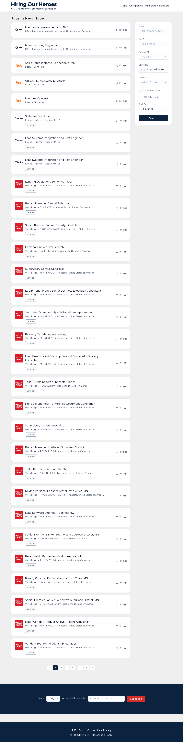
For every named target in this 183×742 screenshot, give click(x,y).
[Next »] (92, 676)
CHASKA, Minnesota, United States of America (63, 545)
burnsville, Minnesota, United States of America (68, 31)
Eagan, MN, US (53, 121)
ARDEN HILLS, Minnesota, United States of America (66, 479)
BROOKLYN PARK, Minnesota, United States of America (68, 232)
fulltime (39, 121)
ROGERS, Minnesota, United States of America (64, 390)
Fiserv (28, 67)
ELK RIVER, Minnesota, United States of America (65, 210)
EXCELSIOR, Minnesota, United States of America (65, 254)
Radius (142, 77)
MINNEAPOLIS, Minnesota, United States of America (67, 188)
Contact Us (93, 730)
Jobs (124, 5)
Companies (136, 5)
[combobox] (153, 44)
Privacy (107, 730)
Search (153, 118)
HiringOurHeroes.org (157, 5)
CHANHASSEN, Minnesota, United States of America (67, 611)
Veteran (31, 126)
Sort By (142, 104)
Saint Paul (39, 67)
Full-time (36, 31)
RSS (74, 730)
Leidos (28, 121)
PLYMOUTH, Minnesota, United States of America (65, 567)
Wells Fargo (31, 188)
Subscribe (136, 707)
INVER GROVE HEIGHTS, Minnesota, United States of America (72, 501)
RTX (27, 31)
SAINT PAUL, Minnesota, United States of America (65, 589)
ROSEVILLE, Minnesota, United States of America (65, 457)
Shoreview (39, 103)
